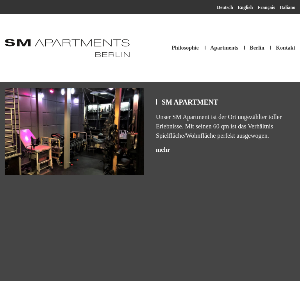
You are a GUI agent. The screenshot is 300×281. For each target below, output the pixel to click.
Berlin (257, 48)
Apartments (224, 48)
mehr (163, 149)
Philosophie (185, 48)
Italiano (287, 7)
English (245, 7)
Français (266, 7)
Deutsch (225, 7)
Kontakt (285, 48)
